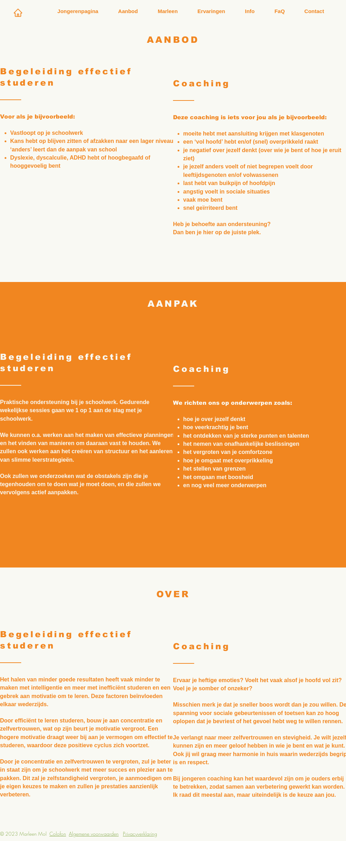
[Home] (18, 13)
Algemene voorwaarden (94, 833)
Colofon (57, 833)
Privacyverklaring (140, 833)
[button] (128, 11)
